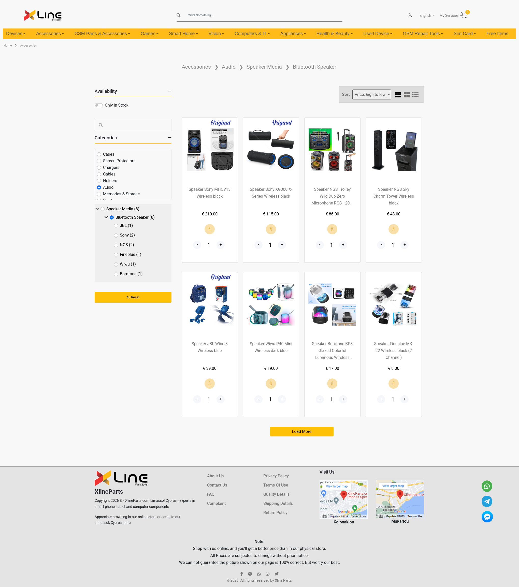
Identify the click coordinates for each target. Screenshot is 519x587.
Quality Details (276, 494)
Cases (108, 154)
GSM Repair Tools (423, 33)
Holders (110, 180)
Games (149, 33)
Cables (109, 174)
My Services (449, 15)
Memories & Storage (121, 194)
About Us (215, 476)
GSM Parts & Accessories (102, 33)
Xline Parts (283, 580)
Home (8, 45)
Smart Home (183, 33)
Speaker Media (264, 67)
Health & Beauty (334, 33)
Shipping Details (278, 503)
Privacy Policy (276, 476)
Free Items (497, 33)
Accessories (50, 33)
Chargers (111, 167)
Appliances (293, 33)
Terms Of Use (275, 485)
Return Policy (275, 512)
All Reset (132, 297)
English (425, 15)
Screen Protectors (119, 160)
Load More (301, 431)
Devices (15, 33)
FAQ (210, 494)
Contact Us (217, 485)
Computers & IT (252, 33)
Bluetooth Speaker (314, 67)
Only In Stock (116, 105)
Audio (229, 67)
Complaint (216, 503)
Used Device (377, 33)
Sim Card (465, 33)
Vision (216, 33)
